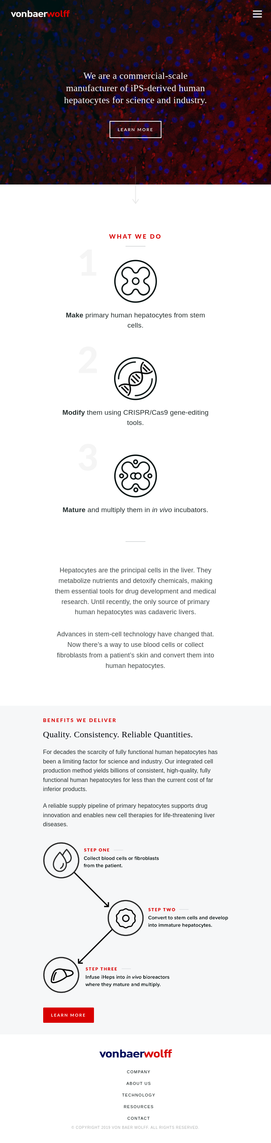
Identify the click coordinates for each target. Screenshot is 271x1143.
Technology (138, 1095)
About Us (138, 1083)
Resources (139, 1107)
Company (139, 1072)
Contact (138, 1118)
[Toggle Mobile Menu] (257, 13)
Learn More (135, 129)
